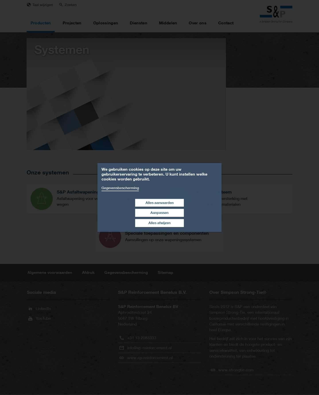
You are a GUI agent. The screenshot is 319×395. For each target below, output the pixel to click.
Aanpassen (159, 213)
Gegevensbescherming (120, 188)
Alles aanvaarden (160, 203)
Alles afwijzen (159, 223)
